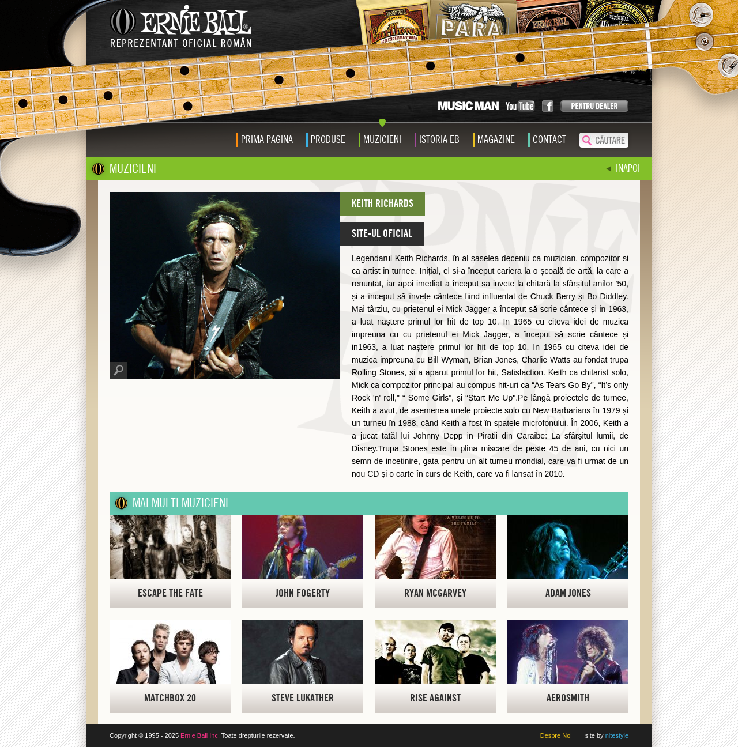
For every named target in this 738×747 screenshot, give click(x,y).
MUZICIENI (133, 169)
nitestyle (616, 735)
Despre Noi (556, 735)
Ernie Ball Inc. (200, 735)
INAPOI (628, 168)
